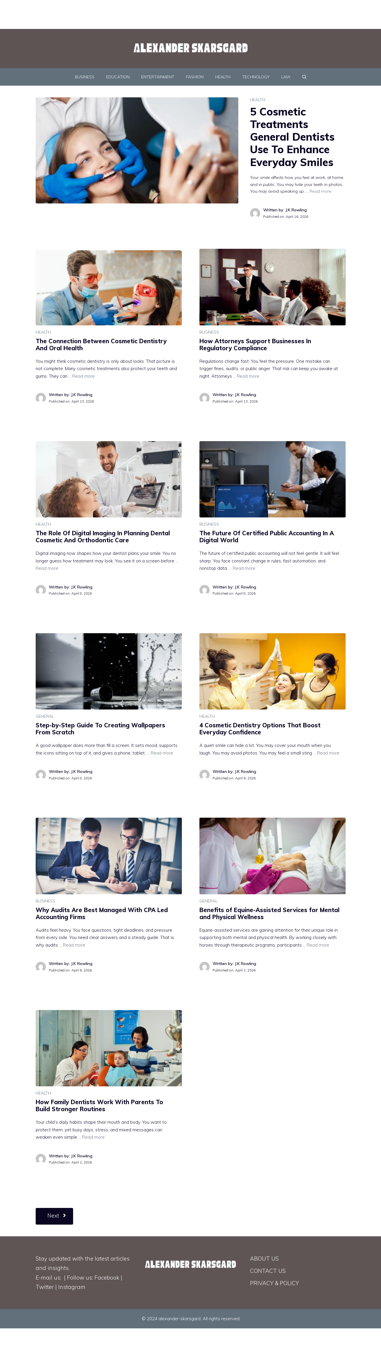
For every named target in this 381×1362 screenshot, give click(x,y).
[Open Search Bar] (304, 77)
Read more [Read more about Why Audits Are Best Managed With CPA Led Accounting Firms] (74, 945)
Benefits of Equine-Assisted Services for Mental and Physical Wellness (269, 913)
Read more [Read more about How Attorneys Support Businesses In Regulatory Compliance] (248, 376)
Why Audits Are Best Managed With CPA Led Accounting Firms (102, 913)
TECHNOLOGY (256, 77)
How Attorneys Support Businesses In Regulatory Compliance (255, 344)
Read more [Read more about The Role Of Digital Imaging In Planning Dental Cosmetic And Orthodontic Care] (47, 568)
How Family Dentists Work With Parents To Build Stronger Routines (99, 1105)
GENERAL (45, 716)
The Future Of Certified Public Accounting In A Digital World (266, 536)
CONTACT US (268, 1270)
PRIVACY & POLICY (274, 1283)
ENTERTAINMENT (157, 77)
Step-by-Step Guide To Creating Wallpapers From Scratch (100, 728)
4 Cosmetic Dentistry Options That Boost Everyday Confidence (259, 728)
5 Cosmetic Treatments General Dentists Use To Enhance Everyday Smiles (292, 137)
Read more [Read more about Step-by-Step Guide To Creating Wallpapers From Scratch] (162, 753)
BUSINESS (84, 77)
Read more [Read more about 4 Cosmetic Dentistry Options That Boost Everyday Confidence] (328, 753)
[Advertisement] (142, 13)
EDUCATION (118, 77)
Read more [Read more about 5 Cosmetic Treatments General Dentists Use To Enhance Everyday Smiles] (320, 191)
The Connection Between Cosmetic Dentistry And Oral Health (101, 344)
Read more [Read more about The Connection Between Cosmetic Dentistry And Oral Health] (83, 376)
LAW (286, 77)
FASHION (195, 77)
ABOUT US (264, 1258)
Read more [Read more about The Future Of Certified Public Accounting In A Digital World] (244, 568)
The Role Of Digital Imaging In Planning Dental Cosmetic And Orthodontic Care (103, 536)
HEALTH (222, 77)
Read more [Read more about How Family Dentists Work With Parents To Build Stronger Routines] (93, 1137)
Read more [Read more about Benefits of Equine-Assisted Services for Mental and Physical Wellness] (318, 945)
